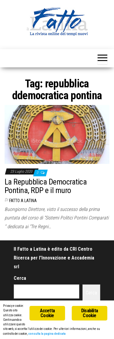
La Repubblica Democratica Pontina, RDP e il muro (46, 186)
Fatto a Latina (23, 200)
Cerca (20, 278)
